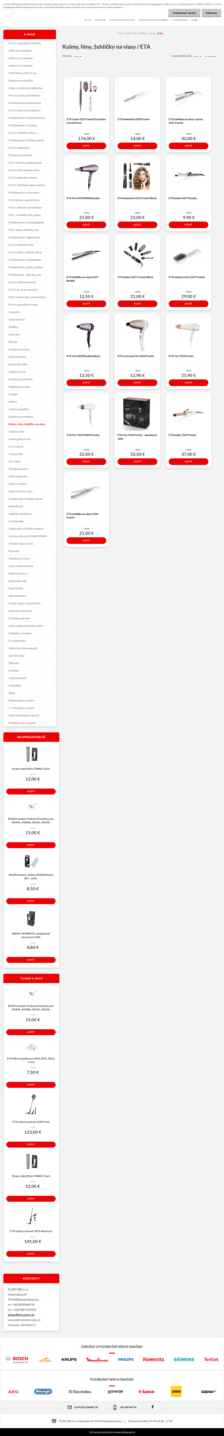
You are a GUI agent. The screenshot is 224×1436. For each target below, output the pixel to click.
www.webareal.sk (124, 1432)
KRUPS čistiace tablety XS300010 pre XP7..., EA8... (31, 876)
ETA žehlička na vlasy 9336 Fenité (82, 515)
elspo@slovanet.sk (21, 1315)
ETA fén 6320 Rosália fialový (83, 356)
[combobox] (198, 56)
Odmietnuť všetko (184, 12)
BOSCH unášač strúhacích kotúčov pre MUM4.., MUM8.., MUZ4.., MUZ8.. (31, 820)
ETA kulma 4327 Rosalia (183, 198)
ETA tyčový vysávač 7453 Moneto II (31, 1231)
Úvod (120, 33)
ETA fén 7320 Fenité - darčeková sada (137, 436)
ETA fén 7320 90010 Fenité (83, 434)
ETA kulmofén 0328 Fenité (134, 119)
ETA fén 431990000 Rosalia (83, 198)
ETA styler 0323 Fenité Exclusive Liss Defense (86, 121)
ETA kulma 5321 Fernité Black (135, 277)
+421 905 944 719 (124, 1407)
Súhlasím (211, 12)
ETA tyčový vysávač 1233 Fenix (31, 1121)
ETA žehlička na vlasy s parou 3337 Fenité (186, 121)
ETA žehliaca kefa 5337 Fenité (187, 277)
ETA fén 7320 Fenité (181, 356)
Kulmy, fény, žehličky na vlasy (140, 33)
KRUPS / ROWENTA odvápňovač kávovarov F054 (31, 935)
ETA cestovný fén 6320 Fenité (136, 356)
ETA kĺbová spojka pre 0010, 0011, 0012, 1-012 (31, 1060)
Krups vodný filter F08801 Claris (31, 768)
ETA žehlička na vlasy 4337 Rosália (82, 279)
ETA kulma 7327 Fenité (182, 434)
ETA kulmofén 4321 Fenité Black (137, 198)
